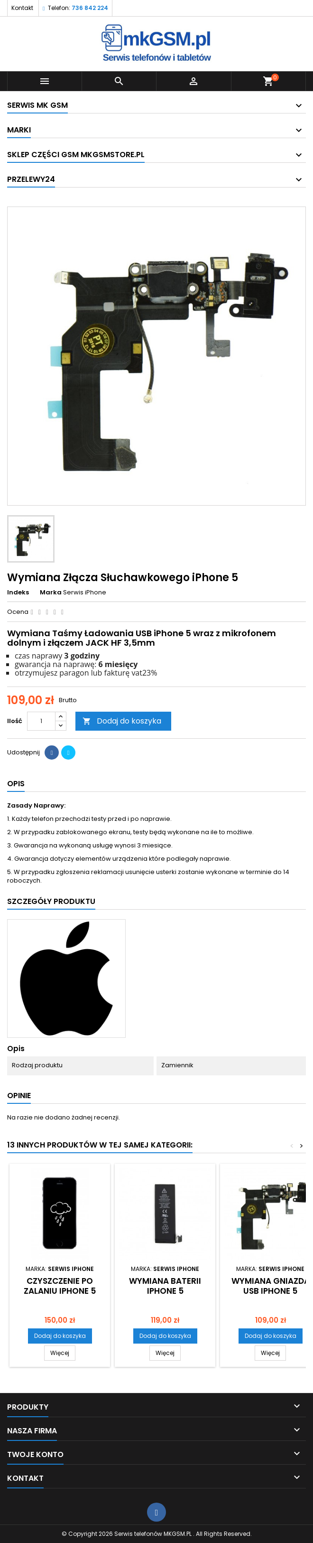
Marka (51, 592)
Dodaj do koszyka (122, 720)
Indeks (18, 592)
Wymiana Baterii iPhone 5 (165, 1286)
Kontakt (22, 8)
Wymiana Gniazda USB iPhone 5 (270, 1286)
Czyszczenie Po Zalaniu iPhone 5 (60, 1286)
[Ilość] (41, 721)
